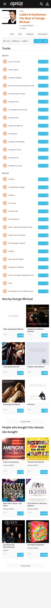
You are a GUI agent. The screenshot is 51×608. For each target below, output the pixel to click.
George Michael (27, 25)
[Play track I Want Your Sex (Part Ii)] (5, 235)
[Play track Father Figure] (5, 70)
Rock (12, 34)
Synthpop (29, 34)
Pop (19, 34)
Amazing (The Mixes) (11, 404)
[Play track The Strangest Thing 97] (5, 243)
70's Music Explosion (35, 545)
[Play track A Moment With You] (5, 126)
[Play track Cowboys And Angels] (5, 142)
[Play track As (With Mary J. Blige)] (5, 187)
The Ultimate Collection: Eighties (37, 504)
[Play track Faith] (5, 283)
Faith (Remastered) (11, 367)
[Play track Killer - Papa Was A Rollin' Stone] (5, 227)
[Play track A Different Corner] (5, 166)
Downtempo (42, 34)
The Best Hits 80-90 (35, 462)
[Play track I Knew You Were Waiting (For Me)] (5, 275)
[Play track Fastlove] (5, 195)
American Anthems (11, 462)
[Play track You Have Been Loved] (5, 94)
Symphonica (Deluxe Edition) (35, 330)
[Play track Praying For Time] (5, 150)
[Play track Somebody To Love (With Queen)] (5, 291)
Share (22, 28)
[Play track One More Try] (5, 158)
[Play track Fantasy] (5, 251)
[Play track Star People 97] (5, 219)
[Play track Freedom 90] (5, 211)
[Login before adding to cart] (41, 41)
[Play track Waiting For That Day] (5, 267)
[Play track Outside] (5, 179)
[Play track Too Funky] (5, 203)
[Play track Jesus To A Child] (5, 62)
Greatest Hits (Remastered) (8, 546)
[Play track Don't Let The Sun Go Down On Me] (5, 86)
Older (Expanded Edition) (13, 329)
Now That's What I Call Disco (12, 504)
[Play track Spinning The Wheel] (5, 259)
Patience (31, 404)
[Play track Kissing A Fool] (5, 102)
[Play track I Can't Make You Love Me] (5, 110)
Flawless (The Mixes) (35, 367)
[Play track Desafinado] (5, 134)
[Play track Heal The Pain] (5, 118)
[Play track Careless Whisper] (5, 78)
